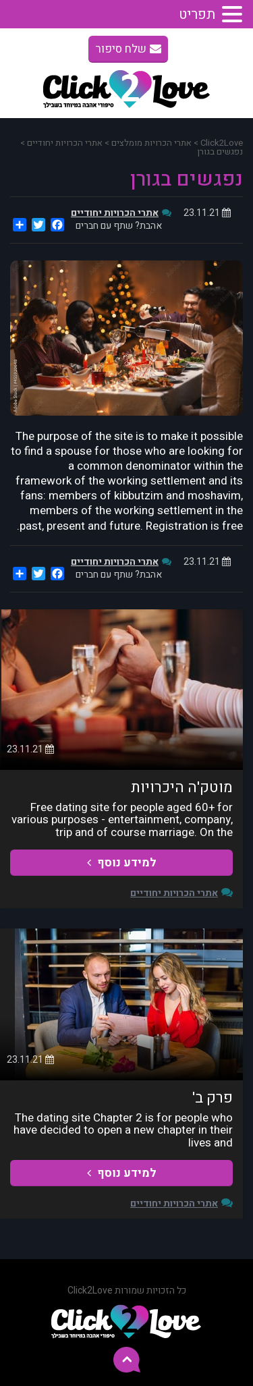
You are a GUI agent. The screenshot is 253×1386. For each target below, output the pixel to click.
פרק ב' (212, 1098)
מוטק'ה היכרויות (182, 787)
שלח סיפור (128, 48)
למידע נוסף (122, 862)
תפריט (197, 14)
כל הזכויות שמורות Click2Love (126, 1290)
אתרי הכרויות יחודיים (115, 213)
